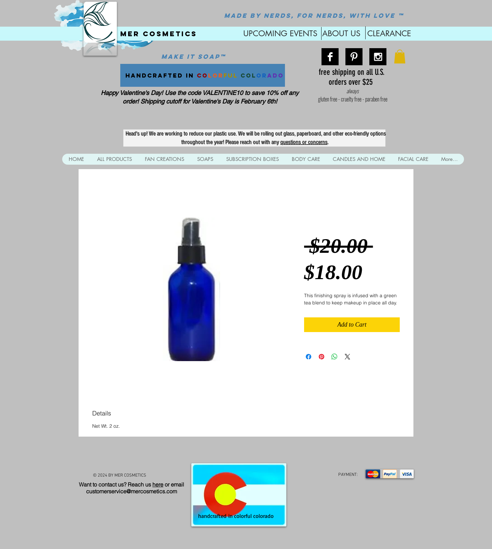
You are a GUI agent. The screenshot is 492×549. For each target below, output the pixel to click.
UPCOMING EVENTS (279, 33)
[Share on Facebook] (308, 357)
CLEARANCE (389, 33)
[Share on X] (347, 357)
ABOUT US (341, 33)
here (157, 484)
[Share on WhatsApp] (334, 357)
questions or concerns (304, 142)
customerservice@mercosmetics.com (131, 491)
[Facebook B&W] (330, 56)
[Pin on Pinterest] (321, 357)
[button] (400, 57)
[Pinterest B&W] (354, 56)
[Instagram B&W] (377, 56)
